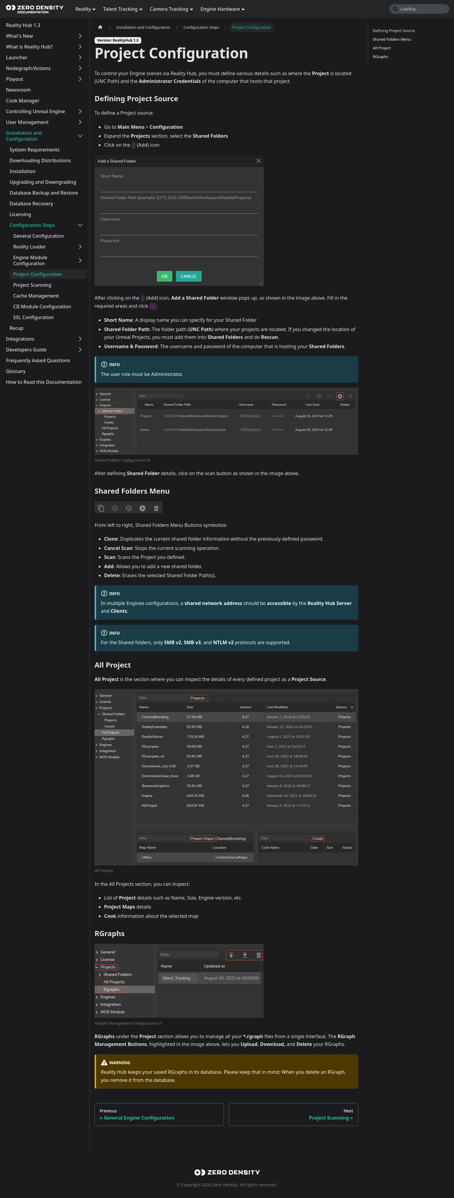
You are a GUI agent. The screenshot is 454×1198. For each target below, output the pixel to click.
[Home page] (100, 27)
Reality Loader (29, 246)
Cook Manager (23, 100)
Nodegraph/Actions (28, 68)
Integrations (20, 339)
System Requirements (35, 149)
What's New (19, 36)
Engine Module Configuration (30, 260)
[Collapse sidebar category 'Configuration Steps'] (80, 225)
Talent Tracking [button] (120, 9)
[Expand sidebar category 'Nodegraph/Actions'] (80, 68)
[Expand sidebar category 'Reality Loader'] (80, 246)
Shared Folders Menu (392, 39)
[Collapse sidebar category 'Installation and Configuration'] (80, 136)
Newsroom (18, 90)
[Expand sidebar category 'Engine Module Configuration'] (80, 260)
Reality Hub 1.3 (23, 25)
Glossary (16, 371)
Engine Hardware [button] (220, 9)
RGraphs (380, 56)
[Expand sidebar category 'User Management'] (80, 122)
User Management (27, 122)
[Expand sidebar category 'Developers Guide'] (80, 349)
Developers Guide (26, 349)
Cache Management (36, 295)
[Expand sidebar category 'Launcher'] (80, 57)
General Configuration (38, 236)
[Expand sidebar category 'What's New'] (80, 36)
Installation (23, 171)
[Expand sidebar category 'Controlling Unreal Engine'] (80, 111)
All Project (382, 48)
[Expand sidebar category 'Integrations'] (80, 339)
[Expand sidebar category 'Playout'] (80, 79)
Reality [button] (83, 9)
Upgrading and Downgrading (43, 182)
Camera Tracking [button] (169, 9)
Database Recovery (31, 203)
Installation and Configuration (24, 136)
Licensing (20, 214)
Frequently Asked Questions (38, 360)
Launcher (17, 57)
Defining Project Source (394, 30)
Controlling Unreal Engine (35, 111)
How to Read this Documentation (44, 382)
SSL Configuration (33, 317)
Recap (16, 328)
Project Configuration (37, 274)
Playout (14, 79)
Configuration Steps (32, 225)
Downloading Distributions (40, 160)
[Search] (419, 9)
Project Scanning (32, 285)
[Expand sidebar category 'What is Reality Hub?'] (80, 46)
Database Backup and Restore (44, 192)
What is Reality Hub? (29, 46)
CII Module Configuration (42, 306)
